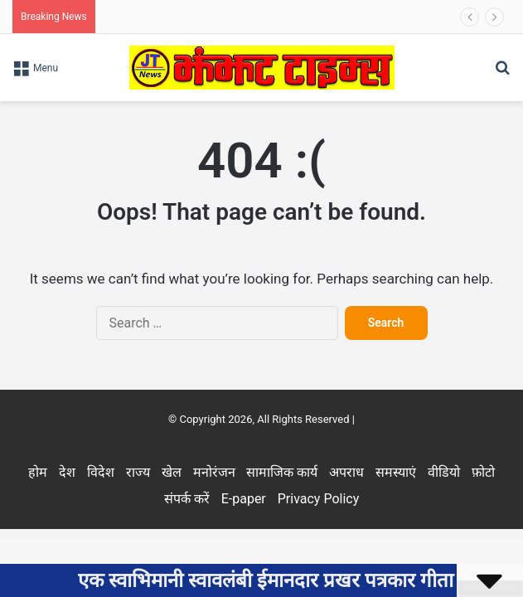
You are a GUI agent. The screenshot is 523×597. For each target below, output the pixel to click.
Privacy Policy (319, 499)
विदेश (100, 472)
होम (37, 472)
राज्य (138, 472)
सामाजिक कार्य (281, 472)
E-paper (243, 499)
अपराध (346, 472)
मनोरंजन (214, 472)
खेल (172, 472)
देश (67, 472)
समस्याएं (395, 472)
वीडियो (444, 472)
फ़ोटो (483, 472)
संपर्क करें (187, 499)
